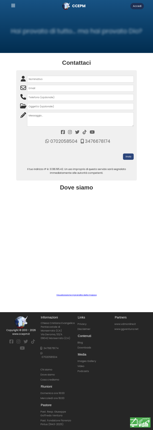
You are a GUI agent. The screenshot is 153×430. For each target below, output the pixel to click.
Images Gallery (86, 361)
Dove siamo (47, 374)
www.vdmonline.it (125, 324)
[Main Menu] (13, 6)
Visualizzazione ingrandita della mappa (76, 295)
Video (80, 366)
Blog (80, 342)
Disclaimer (83, 329)
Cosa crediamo (49, 379)
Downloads (84, 347)
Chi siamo (46, 369)
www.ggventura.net (126, 329)
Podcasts (83, 371)
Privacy (82, 324)
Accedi (137, 6)
